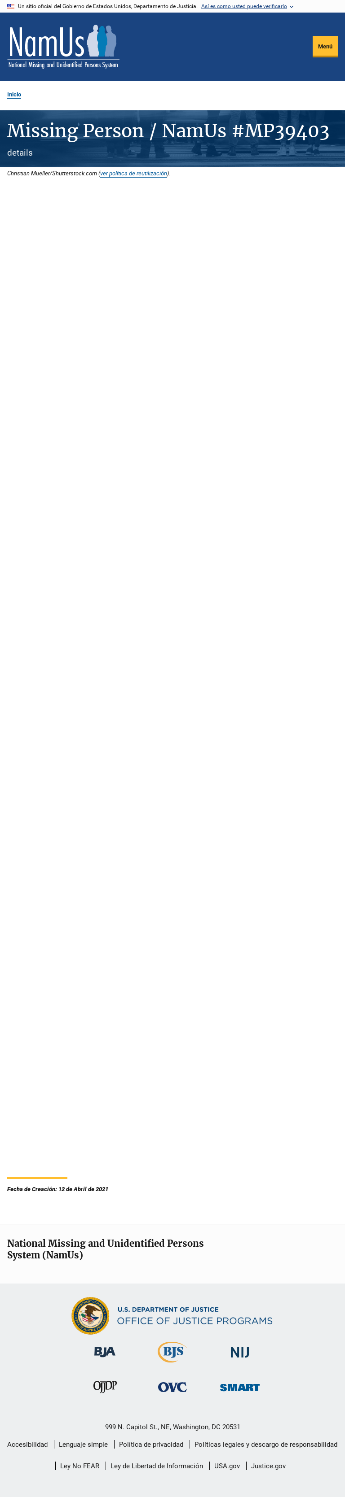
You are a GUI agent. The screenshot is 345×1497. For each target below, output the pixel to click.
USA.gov (227, 1466)
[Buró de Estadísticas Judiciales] (172, 1364)
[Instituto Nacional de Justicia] (240, 1359)
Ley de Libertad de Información (157, 1466)
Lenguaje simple (83, 1444)
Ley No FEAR (79, 1466)
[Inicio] (63, 46)
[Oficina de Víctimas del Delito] (172, 1393)
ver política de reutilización (133, 173)
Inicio (14, 94)
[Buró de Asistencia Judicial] (104, 1359)
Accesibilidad (27, 1444)
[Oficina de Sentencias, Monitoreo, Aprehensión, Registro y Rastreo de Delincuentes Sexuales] (240, 1392)
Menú (325, 46)
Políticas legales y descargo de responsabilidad (266, 1444)
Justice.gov (268, 1466)
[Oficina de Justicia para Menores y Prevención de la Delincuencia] (105, 1394)
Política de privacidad (151, 1444)
